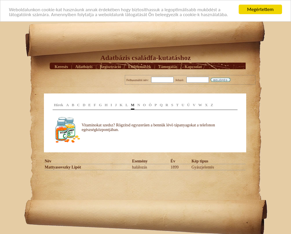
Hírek (58, 105)
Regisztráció (110, 66)
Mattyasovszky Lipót (63, 167)
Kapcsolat (193, 66)
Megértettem (260, 9)
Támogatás (167, 66)
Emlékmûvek (139, 66)
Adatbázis (83, 66)
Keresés (61, 66)
